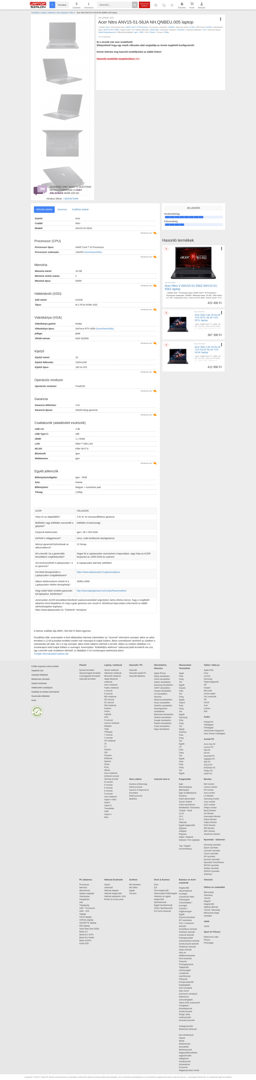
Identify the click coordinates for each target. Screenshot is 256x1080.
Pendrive (183, 796)
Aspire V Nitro (111, 799)
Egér (181, 784)
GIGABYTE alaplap (88, 923)
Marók (184, 1041)
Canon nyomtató (211, 853)
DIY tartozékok (185, 920)
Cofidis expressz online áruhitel (45, 666)
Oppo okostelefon (162, 729)
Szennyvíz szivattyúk (188, 994)
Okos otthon (135, 779)
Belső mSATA (85, 940)
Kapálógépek (184, 985)
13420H (171, 27)
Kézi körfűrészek (188, 1035)
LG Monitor (209, 796)
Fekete (152, 32)
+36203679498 (70, 198)
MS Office (133, 887)
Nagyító (207, 901)
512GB (208, 27)
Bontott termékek (86, 670)
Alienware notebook (113, 673)
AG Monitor (209, 813)
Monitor (208, 779)
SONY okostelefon (162, 688)
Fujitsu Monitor (210, 822)
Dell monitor (209, 784)
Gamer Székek (185, 802)
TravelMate (109, 808)
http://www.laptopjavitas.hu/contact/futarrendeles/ (102, 590)
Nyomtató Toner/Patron (214, 862)
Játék (206, 921)
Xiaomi (182, 703)
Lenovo (207, 676)
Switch (107, 802)
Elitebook (108, 758)
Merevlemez (84, 890)
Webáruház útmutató (40, 679)
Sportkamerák (160, 902)
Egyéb (182, 685)
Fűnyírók (183, 961)
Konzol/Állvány (185, 849)
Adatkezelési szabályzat (41, 687)
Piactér (82, 665)
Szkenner (208, 874)
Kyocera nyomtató (212, 859)
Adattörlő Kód (37, 670)
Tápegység (84, 905)
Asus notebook (110, 773)
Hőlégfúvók (184, 1058)
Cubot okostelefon (162, 726)
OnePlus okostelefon (163, 705)
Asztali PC (209, 739)
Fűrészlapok (186, 900)
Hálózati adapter (111, 890)
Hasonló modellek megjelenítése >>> (118, 58)
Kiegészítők (185, 779)
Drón (156, 884)
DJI (155, 887)
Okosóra (157, 697)
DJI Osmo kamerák (163, 911)
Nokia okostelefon (162, 676)
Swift (106, 811)
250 (106, 752)
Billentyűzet (184, 790)
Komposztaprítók (186, 982)
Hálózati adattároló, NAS (115, 896)
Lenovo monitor (211, 787)
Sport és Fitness (212, 932)
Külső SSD (84, 943)
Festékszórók (185, 1061)
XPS (106, 717)
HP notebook (110, 741)
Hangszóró (208, 722)
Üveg (181, 679)
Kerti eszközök (185, 958)
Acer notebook (110, 797)
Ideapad (107, 726)
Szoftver (133, 879)
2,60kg (166, 32)
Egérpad (182, 828)
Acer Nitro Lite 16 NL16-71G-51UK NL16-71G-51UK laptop (208, 349)
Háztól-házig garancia (107, 32)
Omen (107, 764)
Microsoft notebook (112, 676)
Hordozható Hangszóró (214, 730)
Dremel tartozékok (188, 917)
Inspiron (107, 708)
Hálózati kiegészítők (113, 893)
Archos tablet (209, 694)
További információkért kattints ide (51, 653)
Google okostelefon (162, 720)
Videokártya (84, 896)
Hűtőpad (182, 831)
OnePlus (183, 732)
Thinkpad (108, 732)
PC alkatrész (85, 879)
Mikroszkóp (209, 892)
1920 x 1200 (202, 328)
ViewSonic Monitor (212, 834)
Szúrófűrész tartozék (188, 929)
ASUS (206, 702)
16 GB (191, 27)
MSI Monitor (209, 828)
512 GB (169, 298)
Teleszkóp (208, 895)
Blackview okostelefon (163, 714)
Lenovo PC (209, 747)
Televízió (208, 879)
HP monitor (209, 790)
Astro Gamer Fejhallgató (214, 733)
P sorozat (108, 788)
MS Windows (135, 884)
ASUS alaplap (86, 917)
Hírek (33, 700)
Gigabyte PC (209, 759)
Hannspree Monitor (212, 816)
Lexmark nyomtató (212, 850)
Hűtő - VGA (84, 911)
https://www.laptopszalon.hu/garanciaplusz (98, 572)
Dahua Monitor (210, 819)
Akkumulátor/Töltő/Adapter (165, 893)
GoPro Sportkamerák (163, 908)
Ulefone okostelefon (162, 717)
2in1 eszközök (210, 696)
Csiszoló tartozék (186, 935)
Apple (181, 673)
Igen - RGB (138, 32)
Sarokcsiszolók (186, 1011)
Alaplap (82, 914)
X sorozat (108, 785)
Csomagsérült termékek (89, 676)
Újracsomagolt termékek (90, 673)
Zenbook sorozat (111, 776)
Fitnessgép (209, 943)
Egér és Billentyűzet (187, 793)
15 (105, 744)
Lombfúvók (184, 973)
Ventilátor (208, 916)
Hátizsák (183, 822)
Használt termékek (87, 679)
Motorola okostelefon (163, 700)
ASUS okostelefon (162, 679)
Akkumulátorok (187, 891)
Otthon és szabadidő (214, 887)
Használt (133, 670)
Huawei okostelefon (162, 691)
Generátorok (184, 1064)
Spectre (107, 761)
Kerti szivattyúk (185, 988)
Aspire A (108, 814)
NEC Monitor (209, 831)
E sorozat (108, 694)
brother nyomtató (211, 868)
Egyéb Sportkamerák (164, 905)
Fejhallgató (209, 725)
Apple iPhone (160, 673)
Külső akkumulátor (187, 799)
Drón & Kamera (162, 879)
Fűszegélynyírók (187, 964)
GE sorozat (109, 699)
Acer (108, 27)
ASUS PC (208, 765)
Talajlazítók (184, 967)
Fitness (207, 940)
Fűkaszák (183, 979)
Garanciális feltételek (40, 696)
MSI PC (207, 762)
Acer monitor (209, 793)
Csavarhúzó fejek (188, 897)
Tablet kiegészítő (211, 682)
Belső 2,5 (83, 932)
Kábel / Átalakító (186, 837)
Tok (180, 682)
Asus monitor (209, 802)
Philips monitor (210, 807)
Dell (205, 711)
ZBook (107, 770)
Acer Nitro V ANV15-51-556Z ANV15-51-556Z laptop (191, 287)
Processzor (84, 884)
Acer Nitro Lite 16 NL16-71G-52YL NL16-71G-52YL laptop (208, 317)
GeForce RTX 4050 (111, 30)
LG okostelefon (160, 694)
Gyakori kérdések (39, 683)
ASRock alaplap (87, 920)
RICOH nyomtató (211, 865)
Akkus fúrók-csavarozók (189, 1003)
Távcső (207, 898)
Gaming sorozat (111, 779)
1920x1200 (154, 30)
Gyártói (197, 331)
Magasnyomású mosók (189, 1070)
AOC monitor (209, 805)
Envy (106, 767)
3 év (204, 30)
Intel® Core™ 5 (206, 324)
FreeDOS (180, 30)
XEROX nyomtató (211, 871)
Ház (81, 902)
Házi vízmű (184, 991)
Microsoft (208, 691)
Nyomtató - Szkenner (214, 839)
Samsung (183, 717)
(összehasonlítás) (93, 252)
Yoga (106, 729)
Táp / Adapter (185, 846)
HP (205, 685)
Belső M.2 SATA (86, 935)
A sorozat (108, 691)
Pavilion (107, 749)
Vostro (107, 711)
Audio (207, 717)
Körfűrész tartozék (187, 932)
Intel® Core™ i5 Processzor (137, 27)
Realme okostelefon (162, 723)
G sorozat (108, 720)
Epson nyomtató (211, 848)
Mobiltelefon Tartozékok (189, 807)
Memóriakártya (185, 787)
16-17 (181, 819)
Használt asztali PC (137, 673)
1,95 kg (215, 331)
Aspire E (108, 805)
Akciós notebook (111, 670)
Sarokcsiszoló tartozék (189, 944)
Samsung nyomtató (212, 845)
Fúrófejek (184, 894)
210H (215, 324)
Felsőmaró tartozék (187, 947)
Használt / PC (136, 665)
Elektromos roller (211, 937)
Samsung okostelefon (163, 685)
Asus (206, 673)
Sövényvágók (186, 970)
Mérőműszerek (185, 1050)
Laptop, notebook (113, 665)
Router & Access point (114, 899)
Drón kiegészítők (161, 890)
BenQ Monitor (210, 810)
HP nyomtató (209, 856)
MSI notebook (110, 696)
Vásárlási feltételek (39, 675)
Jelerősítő (108, 887)
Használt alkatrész (137, 676)
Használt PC (209, 756)
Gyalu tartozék (185, 950)
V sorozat (108, 738)
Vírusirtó (133, 893)
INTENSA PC (210, 768)
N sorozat (108, 782)
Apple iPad (208, 670)
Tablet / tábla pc (212, 665)
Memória (83, 887)
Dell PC (207, 750)
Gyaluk (186, 1038)
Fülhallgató (209, 728)
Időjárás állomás (211, 907)
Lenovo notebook (111, 723)
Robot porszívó (135, 787)
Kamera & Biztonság (138, 784)
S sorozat (108, 794)
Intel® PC (208, 773)
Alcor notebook (110, 685)
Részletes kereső (144, 5)
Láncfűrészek (186, 976)
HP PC (207, 753)
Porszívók (183, 1067)
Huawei (182, 688)
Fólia (181, 676)
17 (105, 747)
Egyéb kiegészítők (187, 825)
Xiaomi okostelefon (162, 682)
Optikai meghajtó (86, 893)
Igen (203, 331)
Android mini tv (162, 779)
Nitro (106, 817)
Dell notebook (110, 705)
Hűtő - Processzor (87, 908)
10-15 (181, 813)
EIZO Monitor (210, 825)
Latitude (107, 714)
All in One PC (210, 744)
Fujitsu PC (208, 771)
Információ (88, 5)
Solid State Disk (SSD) (89, 929)
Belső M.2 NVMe (87, 937)
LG (180, 747)
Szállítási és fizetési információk (45, 692)
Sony (181, 761)
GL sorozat (109, 702)
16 (133, 30)
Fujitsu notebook (111, 688)
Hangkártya (84, 899)
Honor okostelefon (162, 703)
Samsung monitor (211, 799)
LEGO (206, 926)
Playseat (183, 834)
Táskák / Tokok (185, 810)
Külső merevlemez (187, 805)
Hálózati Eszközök (113, 879)
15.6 (219, 298)
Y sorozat (108, 735)
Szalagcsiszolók (186, 1026)
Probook (108, 755)
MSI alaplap (84, 926)
